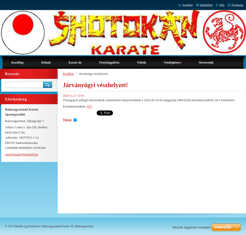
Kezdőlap (68, 73)
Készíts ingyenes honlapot (191, 227)
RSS (222, 4)
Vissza (67, 120)
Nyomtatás (237, 4)
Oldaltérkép (206, 4)
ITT (89, 106)
